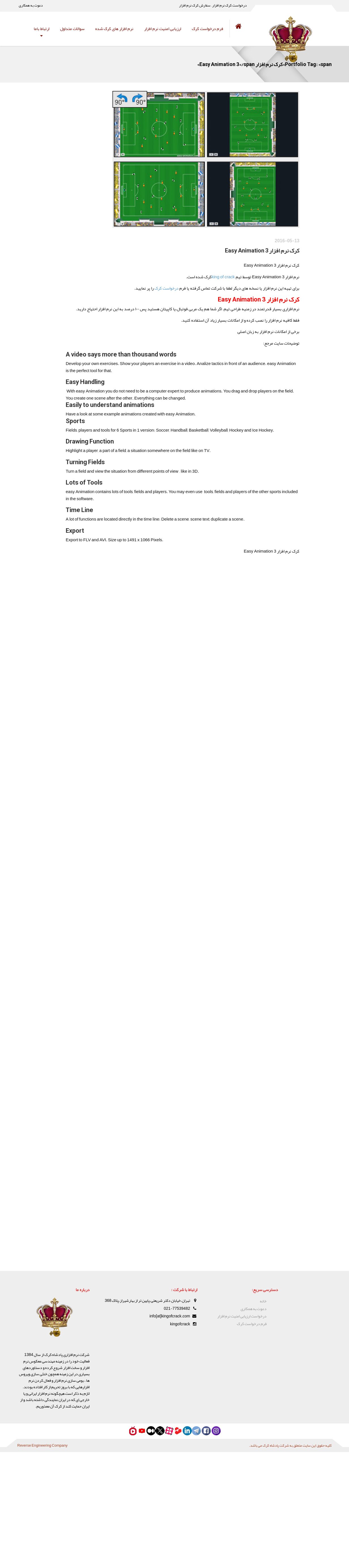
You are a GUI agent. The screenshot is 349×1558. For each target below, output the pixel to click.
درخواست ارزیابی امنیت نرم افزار (242, 1316)
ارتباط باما (41, 28)
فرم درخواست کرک (207, 28)
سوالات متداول (72, 28)
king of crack (200, 281)
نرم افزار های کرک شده (114, 28)
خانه (263, 1301)
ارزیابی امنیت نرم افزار (162, 28)
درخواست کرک (140, 293)
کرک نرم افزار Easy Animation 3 (245, 255)
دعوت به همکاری (31, 5)
